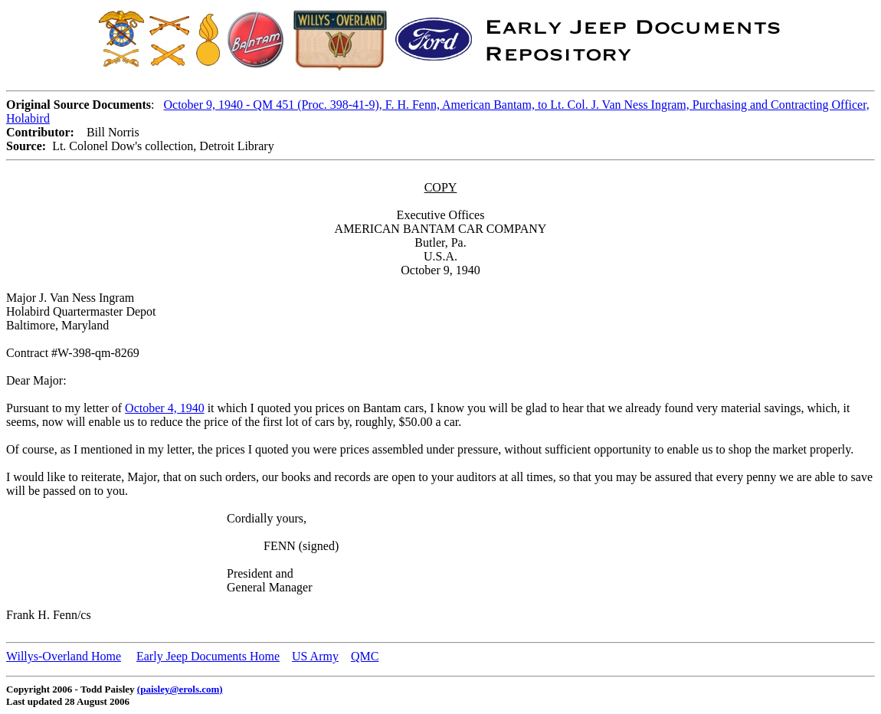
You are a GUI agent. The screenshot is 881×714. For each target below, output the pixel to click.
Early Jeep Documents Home (208, 656)
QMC (364, 656)
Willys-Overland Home (63, 656)
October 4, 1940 (165, 407)
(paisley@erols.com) (180, 689)
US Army (315, 656)
